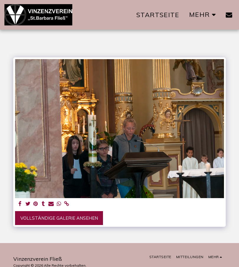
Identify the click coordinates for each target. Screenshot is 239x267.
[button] (229, 15)
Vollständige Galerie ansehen (59, 218)
